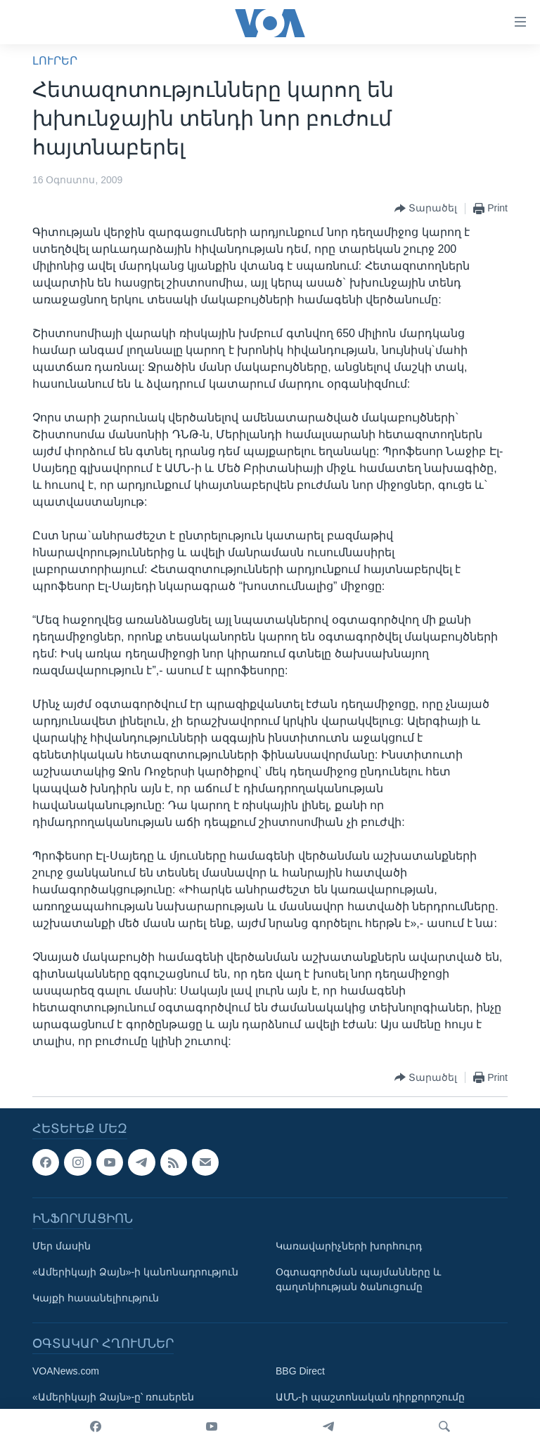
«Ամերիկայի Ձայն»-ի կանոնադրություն (135, 1272)
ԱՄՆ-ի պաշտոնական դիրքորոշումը (370, 1397)
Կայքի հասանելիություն (95, 1298)
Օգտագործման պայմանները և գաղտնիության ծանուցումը (358, 1279)
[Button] (425, 208)
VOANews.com (65, 1371)
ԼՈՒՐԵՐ (54, 61)
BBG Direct (300, 1371)
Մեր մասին (61, 1246)
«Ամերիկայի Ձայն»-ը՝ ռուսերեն (113, 1397)
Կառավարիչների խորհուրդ (349, 1246)
